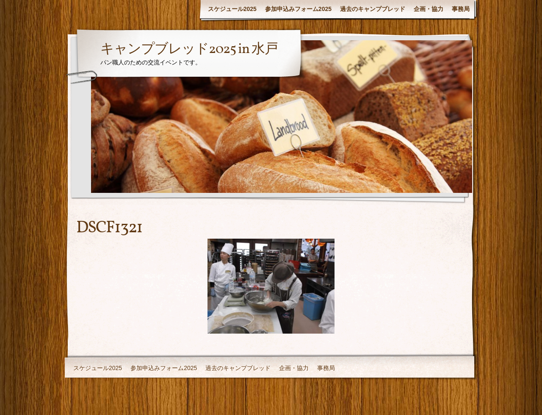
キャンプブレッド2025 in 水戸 (189, 49)
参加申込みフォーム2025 (298, 9)
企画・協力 (428, 9)
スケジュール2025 (232, 9)
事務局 (461, 9)
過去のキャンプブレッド (372, 9)
